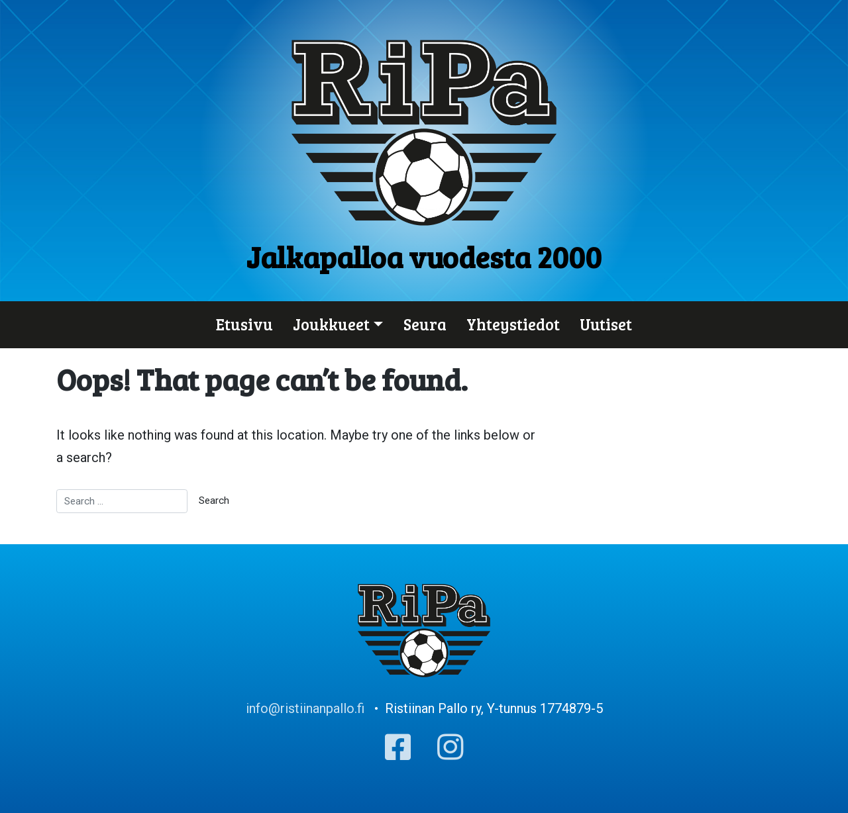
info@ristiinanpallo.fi (305, 708)
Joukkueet (331, 324)
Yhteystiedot (513, 324)
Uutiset (606, 324)
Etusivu (244, 324)
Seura (425, 324)
